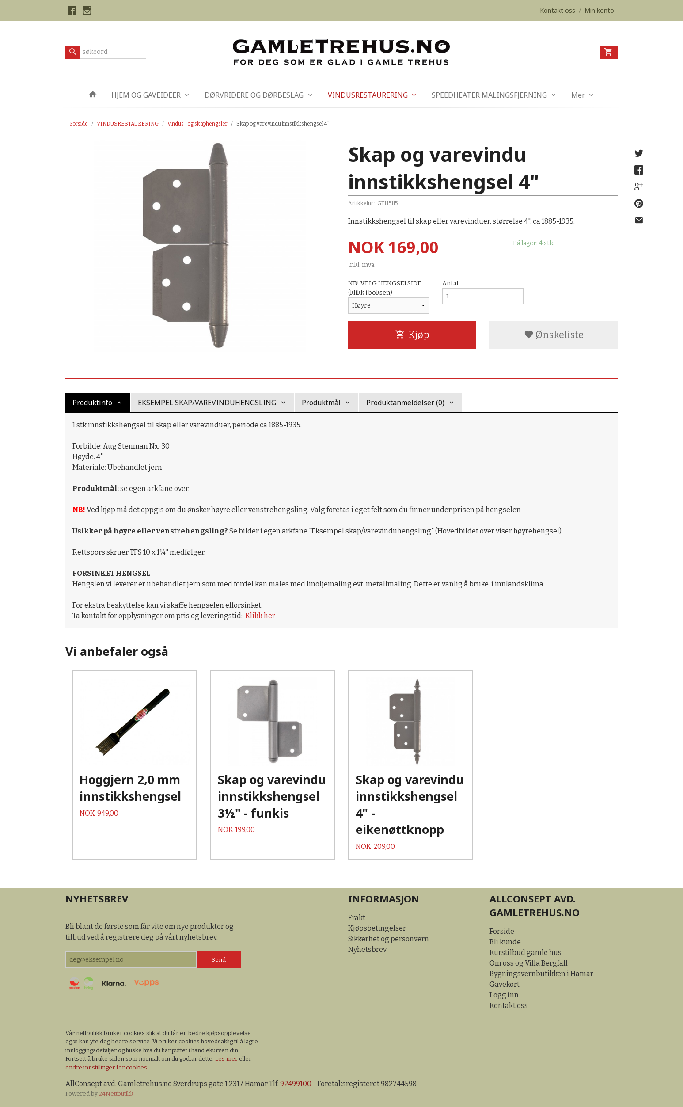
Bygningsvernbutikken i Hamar (541, 974)
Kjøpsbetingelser (377, 928)
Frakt (356, 917)
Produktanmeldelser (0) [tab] (405, 402)
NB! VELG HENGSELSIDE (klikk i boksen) (384, 288)
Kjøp (412, 335)
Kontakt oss (508, 1005)
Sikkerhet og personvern (388, 939)
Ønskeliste (554, 335)
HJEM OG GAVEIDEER (146, 95)
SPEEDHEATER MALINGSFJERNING (489, 95)
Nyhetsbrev (367, 949)
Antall (451, 283)
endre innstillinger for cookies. (106, 1067)
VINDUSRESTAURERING (368, 95)
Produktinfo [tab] (92, 402)
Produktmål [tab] (321, 402)
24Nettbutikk (116, 1093)
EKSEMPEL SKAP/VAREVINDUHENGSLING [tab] (207, 402)
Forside (79, 124)
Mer (578, 95)
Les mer (227, 1058)
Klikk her (260, 616)
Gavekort (504, 984)
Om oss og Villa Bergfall (528, 963)
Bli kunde (505, 942)
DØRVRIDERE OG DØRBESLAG (254, 95)
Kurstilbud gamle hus (525, 952)
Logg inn (504, 995)
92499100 (295, 1084)
